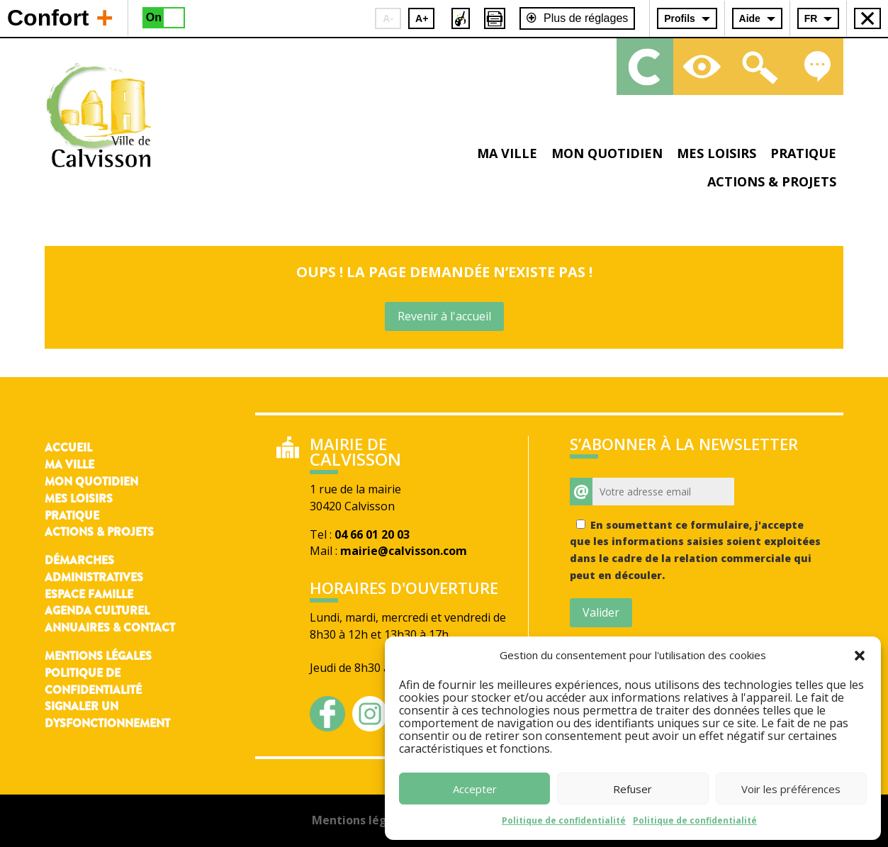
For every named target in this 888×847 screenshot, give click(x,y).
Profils (679, 18)
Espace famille (89, 594)
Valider (601, 612)
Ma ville (507, 153)
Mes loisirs (716, 153)
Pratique (803, 153)
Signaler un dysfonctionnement (107, 714)
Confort (60, 17)
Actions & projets (771, 181)
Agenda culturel (97, 610)
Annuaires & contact (110, 627)
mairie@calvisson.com (403, 551)
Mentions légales (98, 656)
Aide (749, 18)
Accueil (68, 447)
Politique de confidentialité (564, 820)
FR (811, 18)
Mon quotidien (607, 153)
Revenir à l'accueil (444, 316)
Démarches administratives (94, 568)
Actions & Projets (99, 532)
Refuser (632, 789)
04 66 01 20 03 (372, 534)
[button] (860, 656)
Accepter (475, 789)
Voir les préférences (791, 789)
